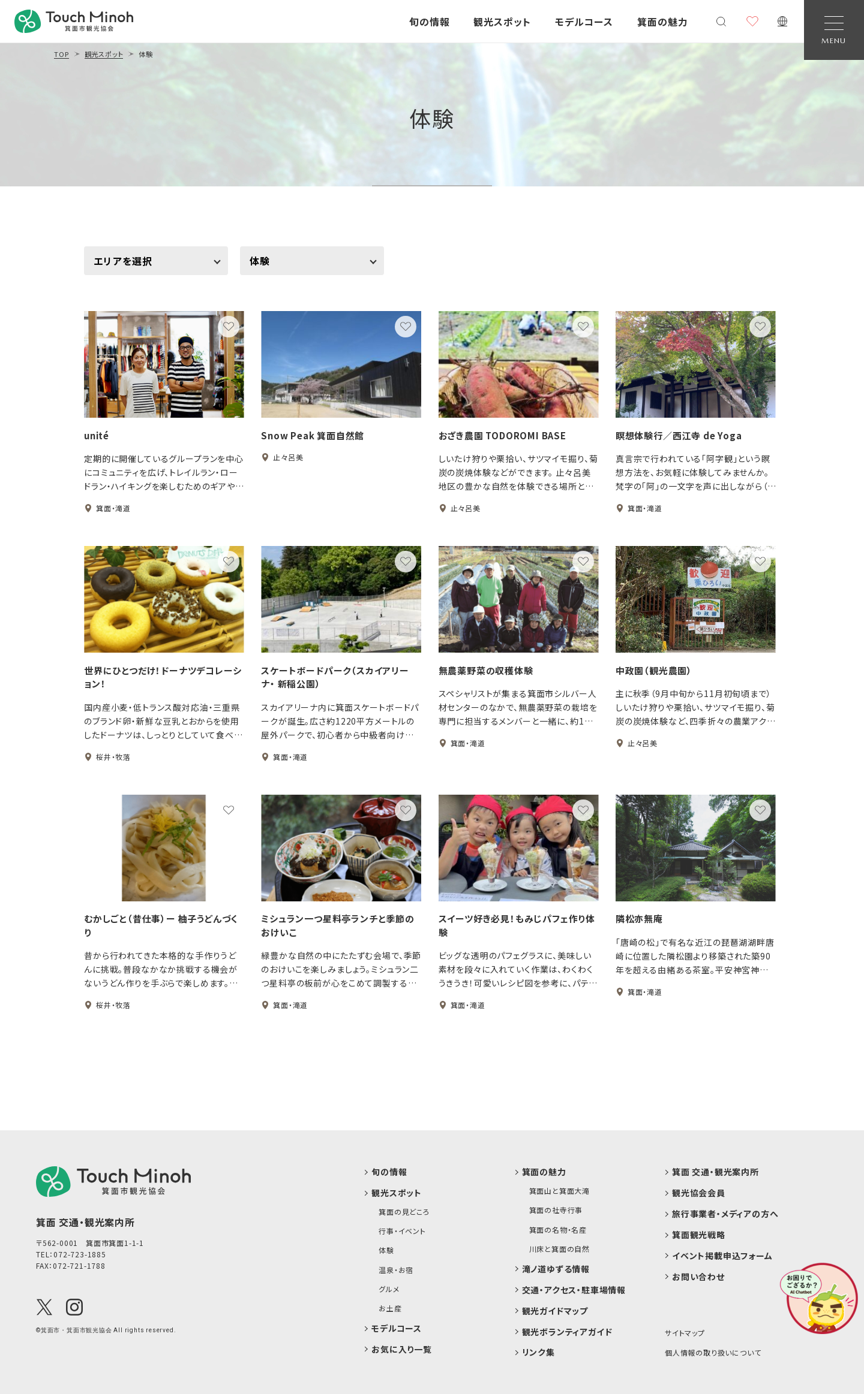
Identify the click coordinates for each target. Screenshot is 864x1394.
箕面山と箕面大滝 (559, 1191)
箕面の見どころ (404, 1212)
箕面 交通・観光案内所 (715, 1172)
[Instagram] (74, 1307)
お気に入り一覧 (401, 1349)
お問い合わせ (698, 1277)
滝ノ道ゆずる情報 (556, 1269)
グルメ (389, 1289)
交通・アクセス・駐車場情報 (574, 1290)
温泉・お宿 (396, 1270)
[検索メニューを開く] (721, 22)
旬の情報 (389, 1172)
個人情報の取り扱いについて (713, 1352)
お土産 (390, 1308)
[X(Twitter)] (44, 1307)
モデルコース (396, 1328)
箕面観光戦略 (698, 1235)
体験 (432, 117)
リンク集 (538, 1352)
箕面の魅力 (544, 1172)
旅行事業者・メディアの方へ (725, 1214)
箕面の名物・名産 (558, 1230)
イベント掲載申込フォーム (722, 1256)
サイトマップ (685, 1332)
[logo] (113, 1181)
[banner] (73, 21)
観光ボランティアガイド (567, 1332)
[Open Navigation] (834, 30)
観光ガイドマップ (555, 1311)
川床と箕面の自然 (559, 1249)
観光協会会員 (698, 1193)
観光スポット (396, 1193)
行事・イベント (402, 1231)
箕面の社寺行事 (556, 1210)
